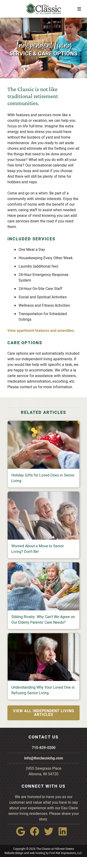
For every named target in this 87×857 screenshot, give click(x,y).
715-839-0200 (43, 748)
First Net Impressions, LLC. (66, 853)
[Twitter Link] (50, 834)
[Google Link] (22, 834)
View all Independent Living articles (43, 713)
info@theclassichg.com (43, 758)
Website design (13, 853)
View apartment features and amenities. (41, 330)
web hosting (37, 853)
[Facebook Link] (36, 834)
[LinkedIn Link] (64, 834)
